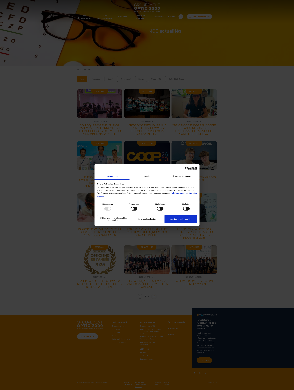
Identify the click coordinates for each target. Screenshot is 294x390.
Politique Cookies (179, 193)
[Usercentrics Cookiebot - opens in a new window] (187, 168)
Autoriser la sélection (147, 219)
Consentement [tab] (112, 176)
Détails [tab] (147, 176)
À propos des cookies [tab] (182, 176)
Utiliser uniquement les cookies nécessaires (113, 219)
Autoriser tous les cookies (181, 219)
